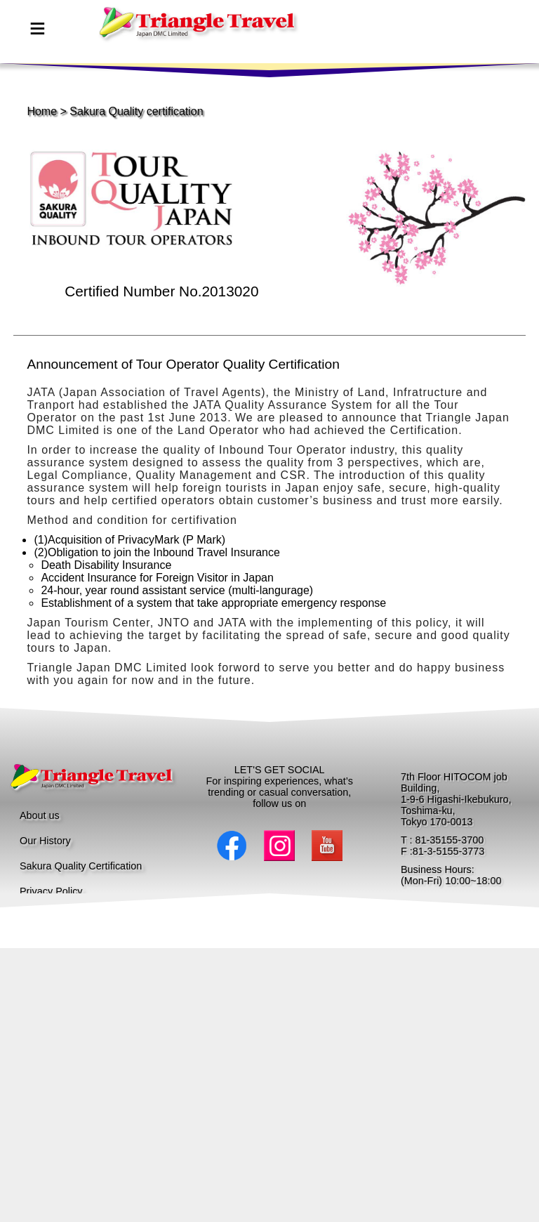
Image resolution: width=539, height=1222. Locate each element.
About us (40, 815)
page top (139, 35)
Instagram (279, 845)
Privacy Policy (51, 891)
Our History (45, 840)
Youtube (327, 845)
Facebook (231, 845)
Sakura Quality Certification (81, 866)
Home (42, 111)
